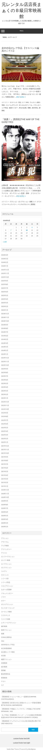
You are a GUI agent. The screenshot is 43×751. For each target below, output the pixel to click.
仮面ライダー (13, 108)
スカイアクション (7, 586)
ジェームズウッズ (12, 105)
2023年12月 (5, 358)
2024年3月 (4, 347)
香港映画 (4, 677)
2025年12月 (5, 269)
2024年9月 (4, 325)
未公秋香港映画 (6, 648)
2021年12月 (5, 446)
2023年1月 (4, 398)
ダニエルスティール (25, 105)
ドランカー (37, 105)
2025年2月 (4, 306)
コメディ (4, 571)
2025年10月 (5, 277)
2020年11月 (5, 493)
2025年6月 (4, 291)
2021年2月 (4, 482)
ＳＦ (2, 685)
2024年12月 (5, 313)
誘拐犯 (33, 204)
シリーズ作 (5, 578)
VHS (27, 102)
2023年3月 (4, 391)
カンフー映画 (5, 560)
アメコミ (4, 553)
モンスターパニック (8, 608)
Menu (21, 31)
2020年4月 (4, 519)
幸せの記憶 (22, 108)
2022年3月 (4, 435)
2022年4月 (4, 431)
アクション (13, 201)
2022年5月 (4, 427)
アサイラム (5, 542)
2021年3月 (4, 479)
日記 (19, 102)
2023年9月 (4, 368)
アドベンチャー (6, 549)
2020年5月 (4, 515)
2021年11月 (5, 449)
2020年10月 (5, 497)
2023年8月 (4, 372)
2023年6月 (4, 380)
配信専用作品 (5, 674)
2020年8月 (4, 504)
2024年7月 (4, 332)
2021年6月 (4, 468)
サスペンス (13, 102)
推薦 (30, 201)
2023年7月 (4, 376)
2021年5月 (4, 471)
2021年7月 (4, 464)
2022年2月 (4, 438)
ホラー (3, 600)
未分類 (3, 655)
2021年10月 (5, 453)
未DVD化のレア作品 (8, 644)
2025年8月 (4, 284)
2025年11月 (5, 273)
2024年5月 (4, 339)
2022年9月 (4, 413)
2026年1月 (4, 266)
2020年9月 (4, 501)
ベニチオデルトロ (24, 204)
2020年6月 (4, 512)
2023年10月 (5, 365)
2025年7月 (4, 288)
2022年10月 (5, 409)
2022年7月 (4, 420)
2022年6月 (4, 424)
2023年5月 (4, 383)
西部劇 (3, 670)
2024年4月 (4, 343)
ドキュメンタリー (7, 593)
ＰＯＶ (3, 681)
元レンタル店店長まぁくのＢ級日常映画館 (21, 10)
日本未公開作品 (6, 637)
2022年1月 (4, 442)
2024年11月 (5, 317)
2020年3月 (4, 523)
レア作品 (5, 108)
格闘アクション (6, 659)
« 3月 (5, 242)
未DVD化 (35, 108)
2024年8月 (4, 328)
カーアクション (6, 564)
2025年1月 (4, 310)
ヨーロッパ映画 (6, 611)
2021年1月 (4, 486)
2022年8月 (4, 416)
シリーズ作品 (5, 582)
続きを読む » (21, 97)
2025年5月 (4, 295)
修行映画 (4, 626)
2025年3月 (4, 302)
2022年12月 (5, 402)
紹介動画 (4, 666)
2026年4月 (4, 255)
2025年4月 (4, 299)
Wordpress (32, 749)
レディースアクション (8, 622)
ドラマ (3, 597)
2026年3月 (4, 258)
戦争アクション (6, 630)
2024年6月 (4, 336)
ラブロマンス (5, 615)
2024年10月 (5, 321)
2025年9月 (4, 280)
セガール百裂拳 (6, 589)
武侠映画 (4, 663)
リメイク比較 (5, 619)
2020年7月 (4, 508)
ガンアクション (23, 201)
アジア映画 (5, 545)
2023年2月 (4, 394)
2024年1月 (4, 354)
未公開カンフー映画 (8, 652)
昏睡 (29, 108)
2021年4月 (4, 475)
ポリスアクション (7, 604)
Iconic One (10, 749)
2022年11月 (5, 405)
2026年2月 (4, 262)
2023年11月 (5, 361)
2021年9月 (4, 457)
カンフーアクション (8, 556)
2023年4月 (4, 387)
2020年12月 (5, 490)
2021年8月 (4, 460)
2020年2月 (4, 526)
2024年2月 (4, 350)
